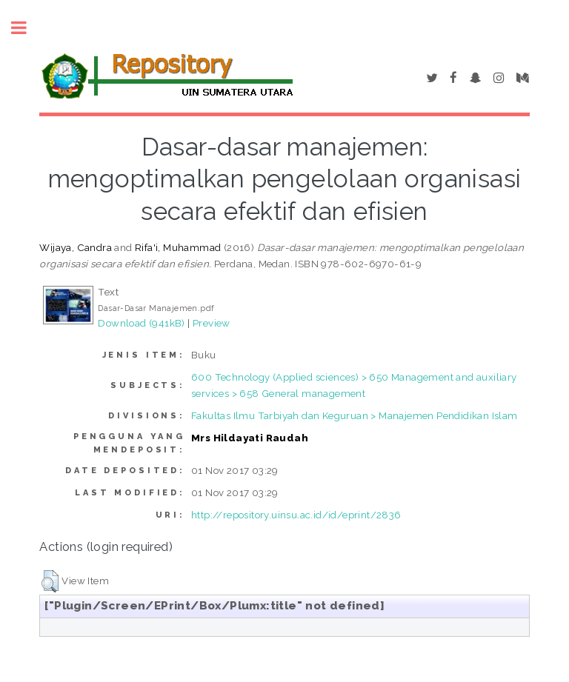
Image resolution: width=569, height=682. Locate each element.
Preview (211, 323)
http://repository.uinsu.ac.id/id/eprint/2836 (296, 515)
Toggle (26, 28)
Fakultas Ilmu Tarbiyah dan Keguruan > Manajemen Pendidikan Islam (354, 415)
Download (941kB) (141, 323)
